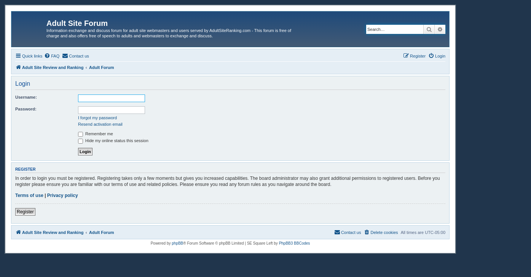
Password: (26, 109)
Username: (26, 97)
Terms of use (29, 195)
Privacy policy (62, 195)
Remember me (95, 133)
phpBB (177, 243)
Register (25, 212)
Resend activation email (100, 124)
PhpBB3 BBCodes (294, 243)
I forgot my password (97, 117)
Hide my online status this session (113, 140)
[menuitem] (51, 56)
